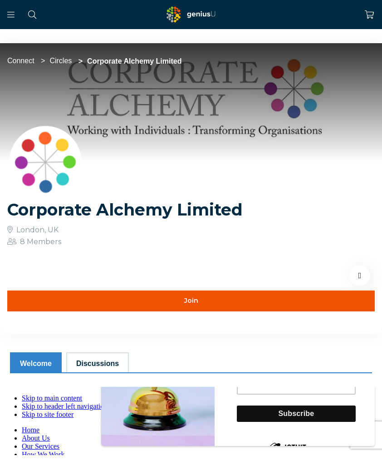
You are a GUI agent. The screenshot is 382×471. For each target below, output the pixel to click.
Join (191, 300)
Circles (60, 61)
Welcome (36, 363)
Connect (20, 61)
